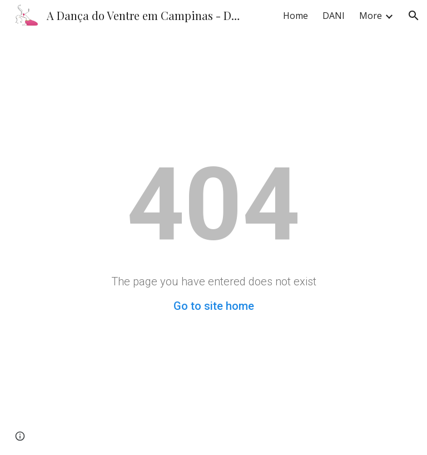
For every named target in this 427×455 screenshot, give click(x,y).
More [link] (370, 15)
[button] (413, 15)
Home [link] (295, 15)
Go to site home (213, 306)
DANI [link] (333, 15)
